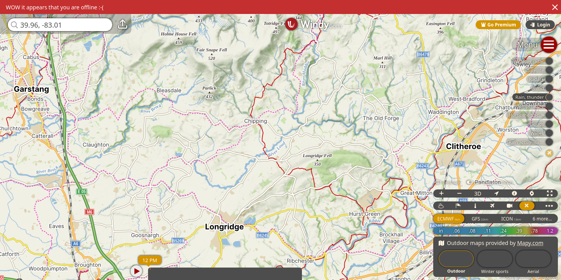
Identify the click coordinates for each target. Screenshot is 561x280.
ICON (511, 218)
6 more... (542, 218)
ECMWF (448, 218)
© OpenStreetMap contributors (528, 277)
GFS (480, 218)
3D (477, 193)
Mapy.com (530, 243)
